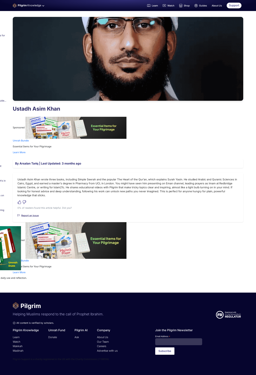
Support (234, 5)
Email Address (162, 336)
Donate (52, 337)
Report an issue (30, 215)
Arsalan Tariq (29, 163)
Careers (101, 346)
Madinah (18, 350)
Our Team (103, 341)
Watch (16, 341)
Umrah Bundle (21, 140)
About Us (217, 5)
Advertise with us (107, 350)
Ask (77, 337)
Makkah (17, 346)
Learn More (19, 152)
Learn (16, 337)
